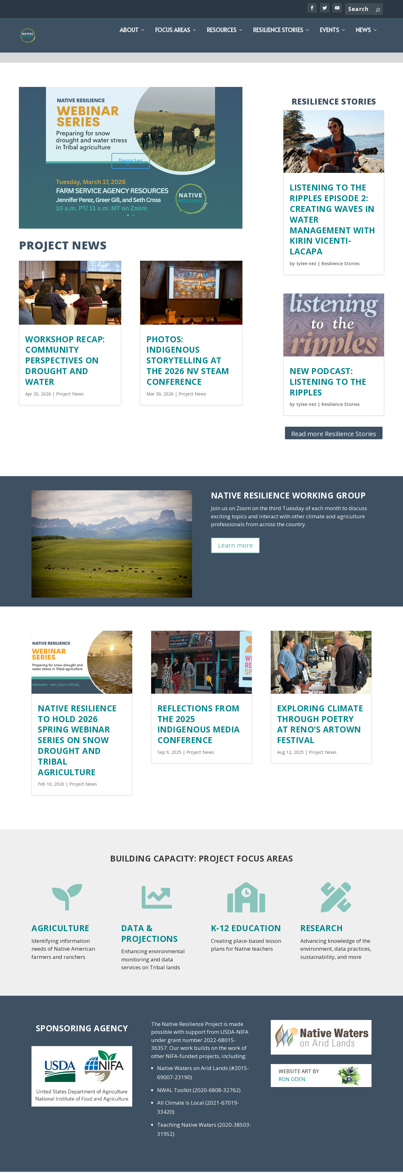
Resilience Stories (278, 42)
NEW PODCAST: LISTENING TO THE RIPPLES (328, 383)
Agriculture (60, 929)
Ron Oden (292, 1080)
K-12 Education (246, 929)
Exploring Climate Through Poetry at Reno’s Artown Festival (320, 725)
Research (321, 929)
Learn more (235, 546)
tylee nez (306, 265)
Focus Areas (172, 42)
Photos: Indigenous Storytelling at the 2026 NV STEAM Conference (187, 362)
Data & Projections (149, 935)
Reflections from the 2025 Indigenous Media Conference (198, 725)
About (129, 42)
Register (130, 165)
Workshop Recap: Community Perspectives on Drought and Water (65, 362)
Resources (221, 42)
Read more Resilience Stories (333, 435)
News (363, 42)
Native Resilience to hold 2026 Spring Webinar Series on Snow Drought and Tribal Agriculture (77, 741)
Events (329, 42)
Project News (70, 395)
